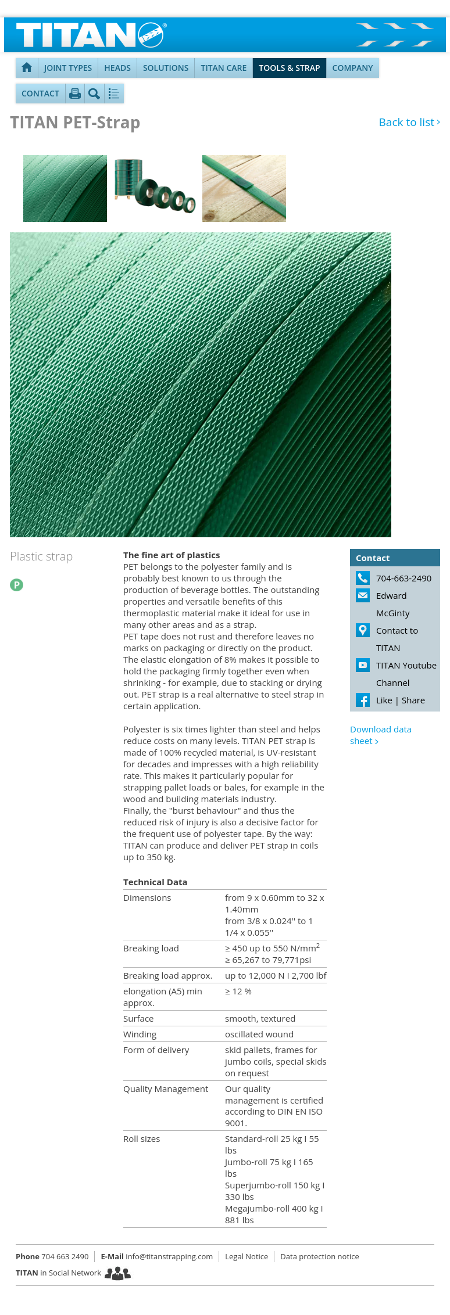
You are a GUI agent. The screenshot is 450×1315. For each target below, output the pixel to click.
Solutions (166, 67)
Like (384, 700)
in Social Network (58, 1272)
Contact (40, 93)
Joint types (68, 67)
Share (413, 700)
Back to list (406, 122)
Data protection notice (319, 1256)
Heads (117, 67)
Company (353, 67)
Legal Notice (246, 1256)
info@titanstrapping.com (157, 1256)
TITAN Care (224, 67)
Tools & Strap (289, 67)
